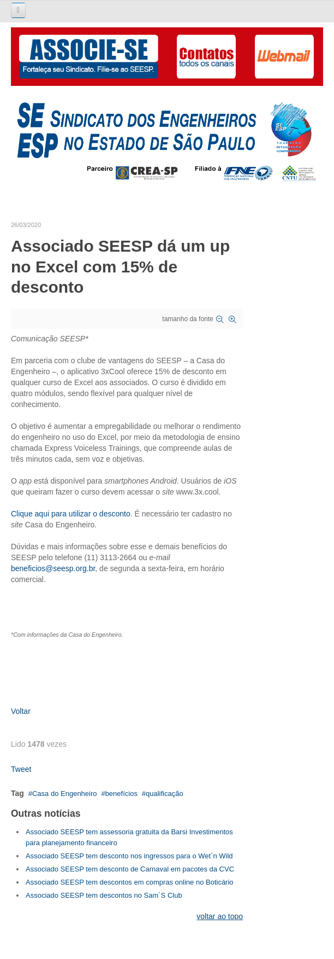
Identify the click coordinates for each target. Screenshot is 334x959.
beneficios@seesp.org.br (53, 568)
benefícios (121, 793)
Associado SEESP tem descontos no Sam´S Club (104, 895)
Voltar (21, 711)
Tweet (21, 769)
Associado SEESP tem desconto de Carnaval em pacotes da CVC (130, 869)
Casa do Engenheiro (64, 793)
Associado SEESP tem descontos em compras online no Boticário (130, 882)
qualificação (164, 793)
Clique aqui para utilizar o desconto (70, 513)
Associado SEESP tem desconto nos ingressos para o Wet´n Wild (129, 856)
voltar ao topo (219, 916)
